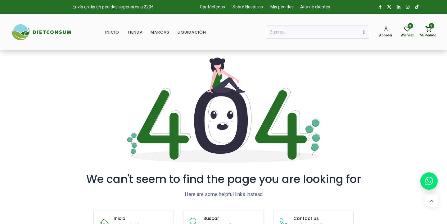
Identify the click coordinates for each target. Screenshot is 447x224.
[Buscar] (364, 32)
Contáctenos (212, 6)
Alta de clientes (315, 6)
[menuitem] (112, 32)
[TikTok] (417, 6)
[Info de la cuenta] (386, 32)
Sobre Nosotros (248, 6)
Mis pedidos (282, 6)
